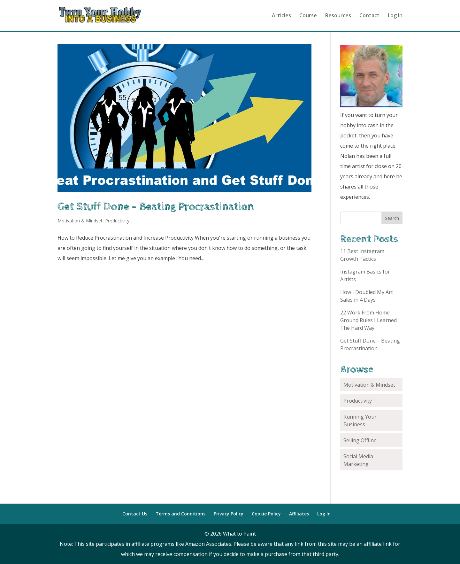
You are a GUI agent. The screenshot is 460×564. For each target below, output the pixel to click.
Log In (395, 16)
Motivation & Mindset (80, 221)
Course (308, 16)
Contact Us (134, 514)
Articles (281, 16)
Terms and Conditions (180, 514)
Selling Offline (360, 440)
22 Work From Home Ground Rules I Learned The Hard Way (368, 320)
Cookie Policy (266, 514)
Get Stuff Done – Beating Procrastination (155, 206)
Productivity (117, 221)
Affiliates (299, 514)
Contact (369, 16)
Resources (338, 16)
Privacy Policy (228, 514)
